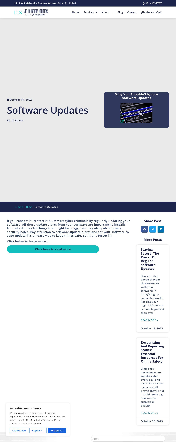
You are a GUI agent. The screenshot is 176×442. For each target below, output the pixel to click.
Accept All (57, 430)
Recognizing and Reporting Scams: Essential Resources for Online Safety (152, 352)
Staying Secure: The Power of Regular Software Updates (150, 259)
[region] (38, 419)
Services (91, 12)
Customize (19, 430)
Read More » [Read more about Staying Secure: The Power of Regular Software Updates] (149, 320)
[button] (144, 229)
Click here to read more (53, 249)
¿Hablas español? (151, 12)
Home (75, 12)
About (107, 12)
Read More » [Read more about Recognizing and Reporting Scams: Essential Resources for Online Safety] (149, 413)
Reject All (38, 430)
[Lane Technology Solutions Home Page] (31, 12)
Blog (120, 12)
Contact (132, 12)
